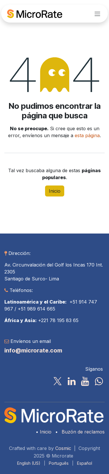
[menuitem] (28, 463)
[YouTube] (85, 381)
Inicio (54, 191)
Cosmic (63, 448)
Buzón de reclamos (83, 432)
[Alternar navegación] (97, 14)
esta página (87, 135)
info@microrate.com (33, 350)
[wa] (99, 381)
